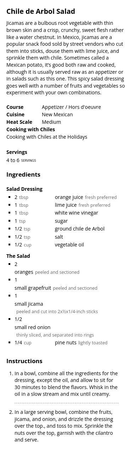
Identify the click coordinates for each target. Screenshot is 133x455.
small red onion (32, 327)
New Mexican (57, 114)
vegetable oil (69, 244)
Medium (51, 121)
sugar (61, 220)
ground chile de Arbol (80, 228)
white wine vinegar (76, 212)
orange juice (69, 197)
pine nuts (66, 342)
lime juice (66, 204)
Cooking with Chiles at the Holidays (46, 136)
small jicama (29, 303)
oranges (24, 271)
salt (59, 236)
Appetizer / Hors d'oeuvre (71, 107)
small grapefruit (33, 287)
